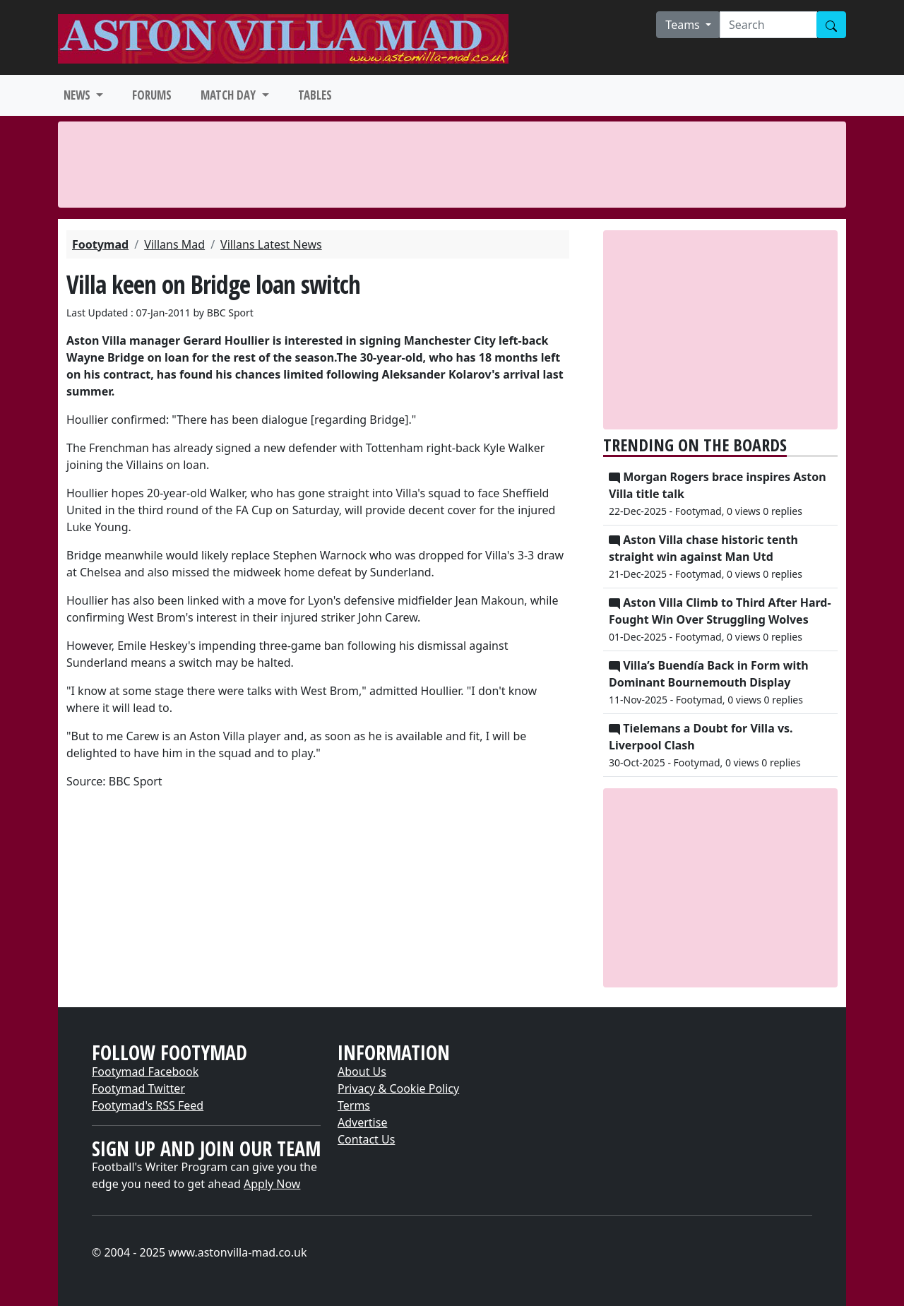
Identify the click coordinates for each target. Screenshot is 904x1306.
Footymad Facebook (145, 1071)
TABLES (315, 95)
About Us (362, 1071)
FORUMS (152, 95)
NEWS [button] (78, 95)
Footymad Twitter (138, 1088)
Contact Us (366, 1139)
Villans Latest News (271, 244)
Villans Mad (174, 244)
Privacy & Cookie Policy (398, 1088)
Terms (354, 1105)
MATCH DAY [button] (229, 95)
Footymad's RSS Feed (147, 1105)
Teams (684, 24)
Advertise (362, 1122)
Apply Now (272, 1184)
